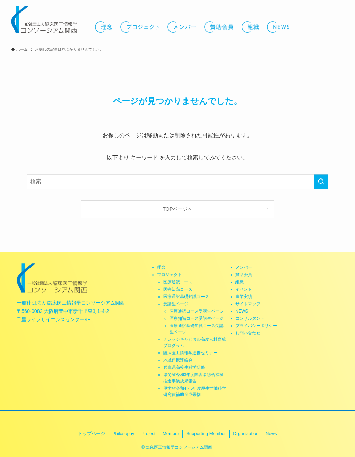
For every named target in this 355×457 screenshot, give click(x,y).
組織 (239, 282)
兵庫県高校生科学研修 (184, 367)
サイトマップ (247, 303)
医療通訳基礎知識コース (186, 296)
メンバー (243, 267)
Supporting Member (206, 433)
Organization (246, 433)
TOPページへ (177, 209)
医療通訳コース (177, 282)
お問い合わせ (247, 333)
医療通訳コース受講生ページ (197, 311)
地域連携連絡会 (177, 360)
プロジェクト (169, 274)
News (271, 433)
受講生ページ (175, 303)
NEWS (241, 311)
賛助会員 (243, 274)
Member (171, 433)
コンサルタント (250, 318)
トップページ (91, 433)
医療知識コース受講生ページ (197, 318)
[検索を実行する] (321, 181)
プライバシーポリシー (256, 325)
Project (148, 433)
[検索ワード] (177, 181)
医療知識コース (177, 289)
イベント (243, 289)
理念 (161, 267)
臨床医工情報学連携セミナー (190, 352)
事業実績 (243, 296)
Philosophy (123, 433)
